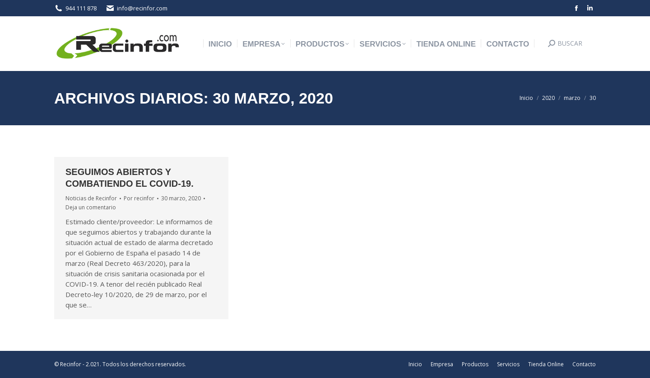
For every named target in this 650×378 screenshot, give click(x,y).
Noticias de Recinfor (91, 198)
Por (139, 198)
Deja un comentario (90, 207)
